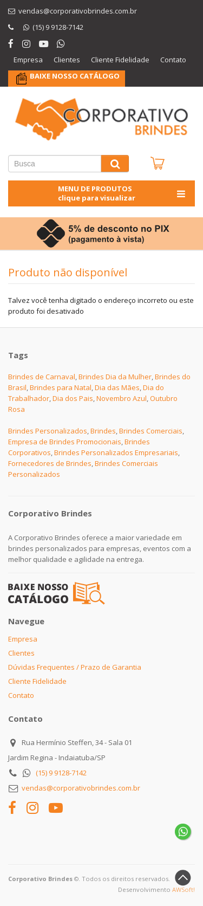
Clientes (67, 59)
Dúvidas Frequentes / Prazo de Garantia (74, 667)
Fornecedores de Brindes (49, 463)
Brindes (103, 431)
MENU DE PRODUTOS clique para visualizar (122, 193)
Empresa (28, 59)
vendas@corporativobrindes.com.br (81, 788)
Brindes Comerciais (150, 431)
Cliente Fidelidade (120, 59)
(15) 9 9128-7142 (61, 773)
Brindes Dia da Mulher (115, 376)
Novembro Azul (121, 398)
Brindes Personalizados (47, 431)
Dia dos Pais (73, 398)
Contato (173, 59)
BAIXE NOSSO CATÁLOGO (75, 76)
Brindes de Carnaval (41, 376)
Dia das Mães (117, 387)
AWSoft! (183, 889)
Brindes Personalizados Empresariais (116, 452)
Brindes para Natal (60, 387)
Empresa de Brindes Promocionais (64, 441)
